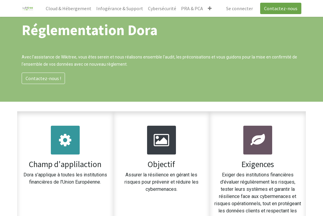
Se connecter (239, 8)
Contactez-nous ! (43, 78)
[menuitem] (68, 8)
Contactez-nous (280, 8)
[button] (209, 8)
